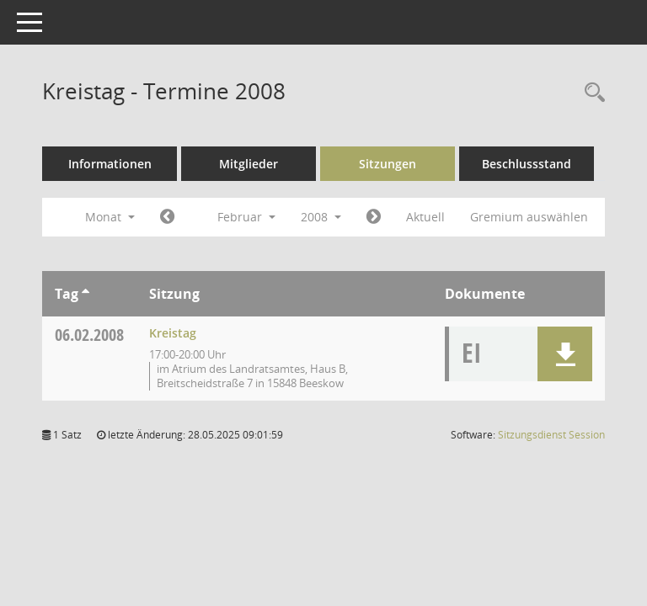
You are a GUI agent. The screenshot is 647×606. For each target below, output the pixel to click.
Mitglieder (248, 164)
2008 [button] (321, 217)
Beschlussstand (526, 164)
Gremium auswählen (529, 217)
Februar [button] (246, 217)
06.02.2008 (89, 334)
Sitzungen (387, 164)
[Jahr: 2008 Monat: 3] (373, 217)
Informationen (110, 164)
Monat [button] (110, 217)
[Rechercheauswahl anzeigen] (590, 93)
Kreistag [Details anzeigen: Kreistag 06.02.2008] (172, 333)
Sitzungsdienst (551, 435)
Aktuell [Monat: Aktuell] (425, 217)
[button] (564, 354)
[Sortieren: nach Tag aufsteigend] (85, 293)
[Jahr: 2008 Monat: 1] (167, 217)
